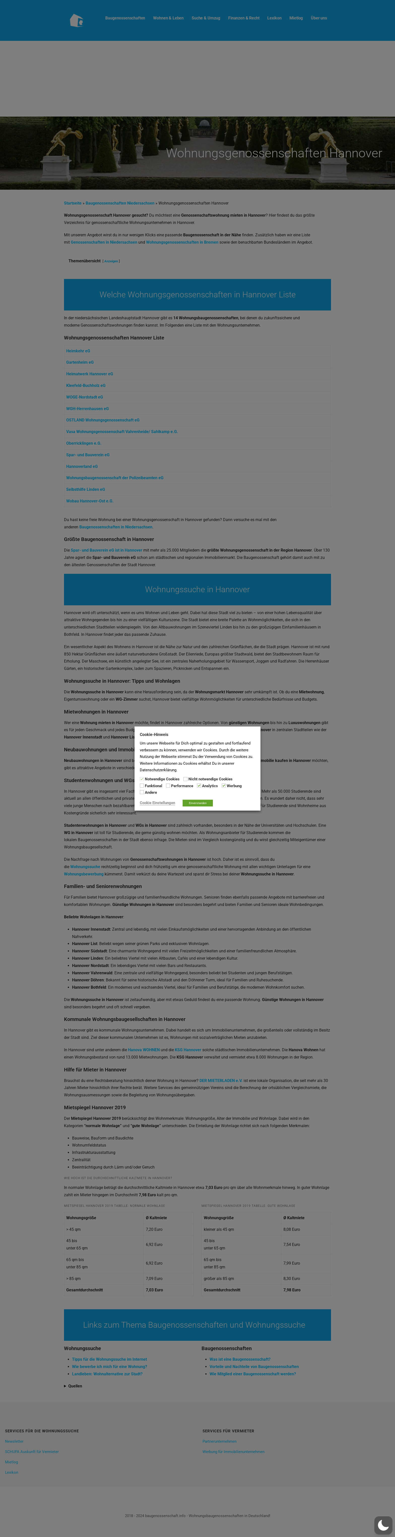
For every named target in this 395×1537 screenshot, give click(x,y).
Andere (151, 792)
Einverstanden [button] (198, 803)
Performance (182, 786)
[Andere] (142, 792)
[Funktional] (142, 786)
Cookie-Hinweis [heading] (154, 734)
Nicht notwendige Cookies (210, 779)
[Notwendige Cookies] (142, 779)
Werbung (234, 786)
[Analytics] (199, 786)
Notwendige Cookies (162, 779)
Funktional (153, 786)
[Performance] (168, 786)
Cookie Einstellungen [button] (157, 802)
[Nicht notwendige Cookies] (185, 779)
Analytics (210, 786)
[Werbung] (224, 786)
